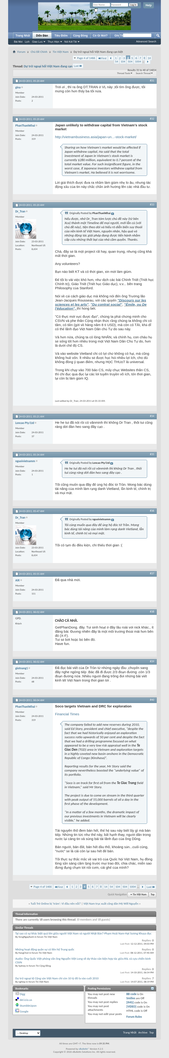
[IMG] (130, 1002)
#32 (152, 118)
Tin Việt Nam (60, 51)
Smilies (130, 998)
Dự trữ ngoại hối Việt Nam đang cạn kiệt (51, 66)
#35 (152, 454)
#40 (152, 699)
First (102, 58)
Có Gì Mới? (100, 35)
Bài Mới (18, 41)
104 (123, 61)
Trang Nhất (23, 35)
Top (152, 894)
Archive (142, 1032)
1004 (138, 61)
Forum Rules (134, 1016)
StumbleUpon (28, 1005)
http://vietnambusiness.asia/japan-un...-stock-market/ (95, 137)
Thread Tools (123, 73)
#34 (152, 416)
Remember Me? (104, 10)
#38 (152, 611)
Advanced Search (146, 41)
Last (78, 66)
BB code (131, 994)
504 (130, 61)
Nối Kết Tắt (70, 41)
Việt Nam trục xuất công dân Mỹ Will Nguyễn (110, 903)
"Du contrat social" (106, 304)
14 (149, 58)
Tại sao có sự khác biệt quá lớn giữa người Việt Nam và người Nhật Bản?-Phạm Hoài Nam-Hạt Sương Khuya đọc (83, 933)
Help (149, 5)
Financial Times (67, 714)
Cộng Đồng (80, 35)
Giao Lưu (37, 41)
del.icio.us (26, 1000)
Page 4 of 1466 (86, 58)
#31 (152, 80)
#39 (152, 661)
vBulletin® (84, 1048)
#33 (152, 204)
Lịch (27, 41)
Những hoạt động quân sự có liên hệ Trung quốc (44, 949)
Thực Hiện (53, 41)
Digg (22, 994)
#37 (152, 573)
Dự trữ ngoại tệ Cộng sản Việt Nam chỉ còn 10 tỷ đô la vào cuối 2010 (57, 978)
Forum (21, 51)
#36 (152, 510)
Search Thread (143, 73)
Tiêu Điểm (61, 35)
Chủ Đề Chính (39, 51)
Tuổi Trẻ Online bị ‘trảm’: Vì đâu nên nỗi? (56, 903)
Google (24, 1011)
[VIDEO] (131, 1006)
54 (116, 61)
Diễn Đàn (42, 35)
